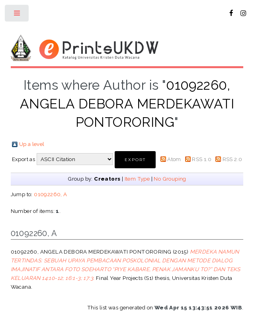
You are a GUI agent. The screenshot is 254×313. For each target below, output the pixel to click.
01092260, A (50, 194)
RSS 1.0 (201, 159)
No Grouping (170, 178)
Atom (174, 159)
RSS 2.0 (232, 159)
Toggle (17, 15)
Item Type (137, 178)
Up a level (32, 144)
